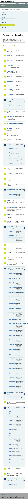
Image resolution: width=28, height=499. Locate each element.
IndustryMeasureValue (13, 308)
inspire (9, 221)
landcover (10, 226)
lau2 (8, 248)
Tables (3, 17)
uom (8, 468)
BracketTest (13, 414)
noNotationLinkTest (13, 433)
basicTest (13, 411)
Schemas (4, 22)
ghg (8, 168)
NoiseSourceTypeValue (13, 344)
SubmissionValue (13, 386)
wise (8, 473)
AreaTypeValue (13, 278)
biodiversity (10, 81)
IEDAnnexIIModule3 (11, 201)
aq (8, 50)
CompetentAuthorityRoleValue (13, 282)
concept (13, 148)
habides (9, 173)
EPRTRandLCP (11, 116)
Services (4, 27)
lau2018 (9, 252)
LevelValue (13, 319)
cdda (8, 85)
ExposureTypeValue (13, 303)
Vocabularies (5, 24)
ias (8, 178)
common (9, 89)
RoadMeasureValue (13, 368)
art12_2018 (10, 60)
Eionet (7, 9)
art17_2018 (10, 76)
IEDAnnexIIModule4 (11, 207)
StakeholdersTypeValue (13, 373)
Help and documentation (7, 12)
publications (10, 392)
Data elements (5, 19)
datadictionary (11, 94)
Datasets (4, 14)
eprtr (8, 111)
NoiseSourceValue (13, 349)
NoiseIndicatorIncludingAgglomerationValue (13, 323)
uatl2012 (13, 238)
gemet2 (9, 144)
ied (8, 184)
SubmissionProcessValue (13, 381)
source (12, 155)
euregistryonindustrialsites (11, 123)
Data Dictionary (12, 9)
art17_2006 (10, 65)
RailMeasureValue (13, 358)
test (8, 407)
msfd (8, 263)
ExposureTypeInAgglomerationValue (13, 297)
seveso (9, 402)
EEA (8, 1)
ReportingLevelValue (13, 363)
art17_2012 (10, 71)
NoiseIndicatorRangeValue (13, 330)
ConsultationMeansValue (13, 287)
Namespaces (5, 30)
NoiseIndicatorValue (13, 335)
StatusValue (13, 377)
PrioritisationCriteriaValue (13, 354)
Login (17, 3)
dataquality (10, 99)
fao (8, 134)
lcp (8, 257)
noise (8, 268)
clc (12, 231)
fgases (9, 139)
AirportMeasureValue (13, 273)
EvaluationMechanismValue (13, 292)
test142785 (13, 439)
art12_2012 (10, 55)
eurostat (9, 128)
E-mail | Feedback (6, 494)
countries (13, 397)
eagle (12, 235)
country (13, 484)
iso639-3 (13, 313)
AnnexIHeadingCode (13, 194)
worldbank (10, 479)
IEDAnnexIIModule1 (11, 189)
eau (12, 420)
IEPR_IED (10, 214)
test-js (12, 435)
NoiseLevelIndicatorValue (13, 340)
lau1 (8, 245)
